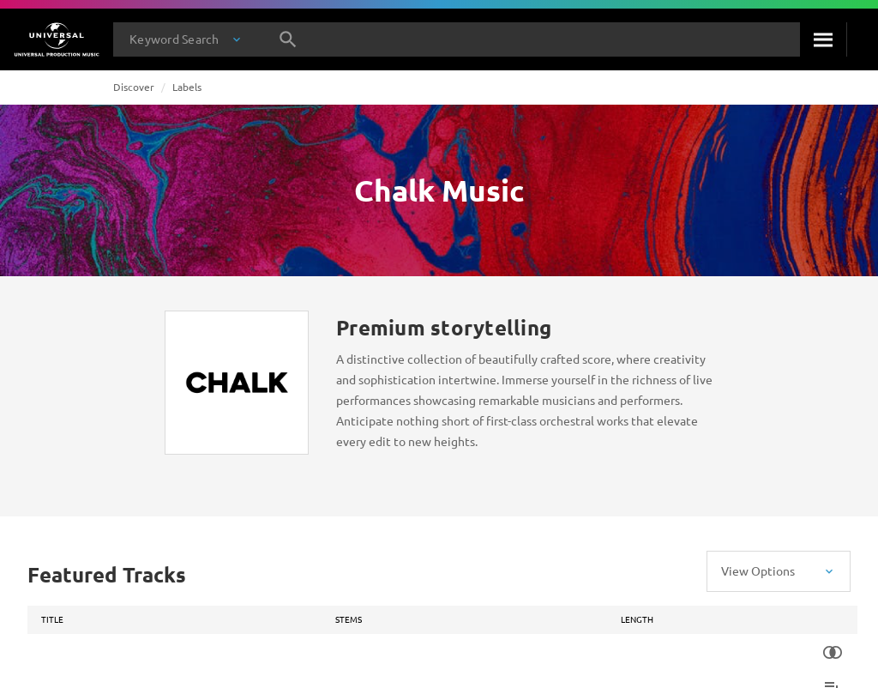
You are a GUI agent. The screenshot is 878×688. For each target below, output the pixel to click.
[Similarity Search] (832, 653)
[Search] (823, 39)
